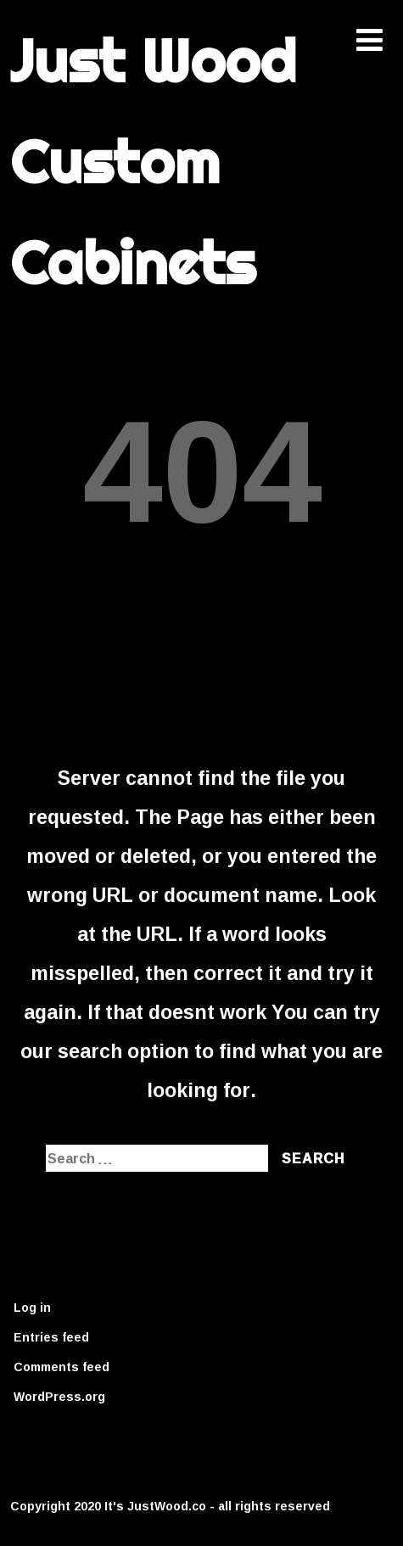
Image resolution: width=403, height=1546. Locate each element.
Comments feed (61, 1366)
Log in (32, 1307)
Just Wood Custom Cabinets (153, 162)
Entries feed (51, 1336)
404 (202, 467)
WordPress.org (59, 1396)
